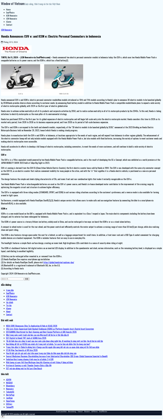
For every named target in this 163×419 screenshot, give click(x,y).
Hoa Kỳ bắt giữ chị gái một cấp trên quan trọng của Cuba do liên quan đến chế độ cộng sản (41, 353)
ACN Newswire (11, 15)
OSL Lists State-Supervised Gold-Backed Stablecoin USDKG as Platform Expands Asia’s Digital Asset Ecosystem (50, 328)
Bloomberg (10, 385)
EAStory (9, 404)
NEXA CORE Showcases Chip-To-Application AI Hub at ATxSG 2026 (31, 325)
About (8, 311)
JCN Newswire (11, 18)
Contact (9, 24)
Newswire (9, 388)
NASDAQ (9, 382)
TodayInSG (10, 391)
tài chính (9, 302)
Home (8, 9)
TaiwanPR (9, 407)
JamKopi (9, 397)
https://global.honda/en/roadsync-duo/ (58, 262)
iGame (8, 21)
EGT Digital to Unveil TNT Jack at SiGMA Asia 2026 (26, 338)
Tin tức (9, 305)
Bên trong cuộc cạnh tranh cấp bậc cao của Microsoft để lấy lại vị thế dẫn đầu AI (37, 334)
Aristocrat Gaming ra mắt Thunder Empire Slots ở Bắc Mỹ (28, 365)
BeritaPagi (10, 394)
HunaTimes (10, 400)
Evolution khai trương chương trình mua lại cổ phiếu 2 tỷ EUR (29, 359)
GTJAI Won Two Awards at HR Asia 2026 (22, 350)
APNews (94, 412)
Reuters (87, 412)
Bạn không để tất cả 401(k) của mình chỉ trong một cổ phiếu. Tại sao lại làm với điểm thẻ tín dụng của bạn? (48, 344)
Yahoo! (80, 412)
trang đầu (10, 290)
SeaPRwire (10, 12)
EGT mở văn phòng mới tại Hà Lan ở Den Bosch (24, 368)
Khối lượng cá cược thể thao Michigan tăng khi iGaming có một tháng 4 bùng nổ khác (39, 362)
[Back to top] (2, 416)
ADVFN (8, 379)
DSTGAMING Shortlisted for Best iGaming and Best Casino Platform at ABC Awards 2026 (41, 331)
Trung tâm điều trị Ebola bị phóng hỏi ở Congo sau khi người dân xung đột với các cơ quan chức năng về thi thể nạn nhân (52, 347)
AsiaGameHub (61, 412)
